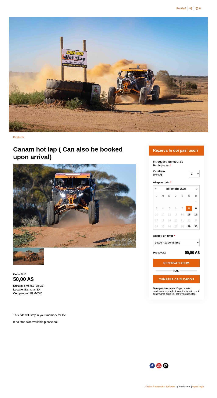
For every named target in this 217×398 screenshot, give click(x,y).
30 (195, 226)
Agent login (198, 386)
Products (18, 137)
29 (189, 226)
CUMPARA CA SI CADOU (176, 279)
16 (195, 214)
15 (189, 214)
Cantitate (165, 173)
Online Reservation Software (160, 386)
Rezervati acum (176, 263)
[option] (28, 256)
